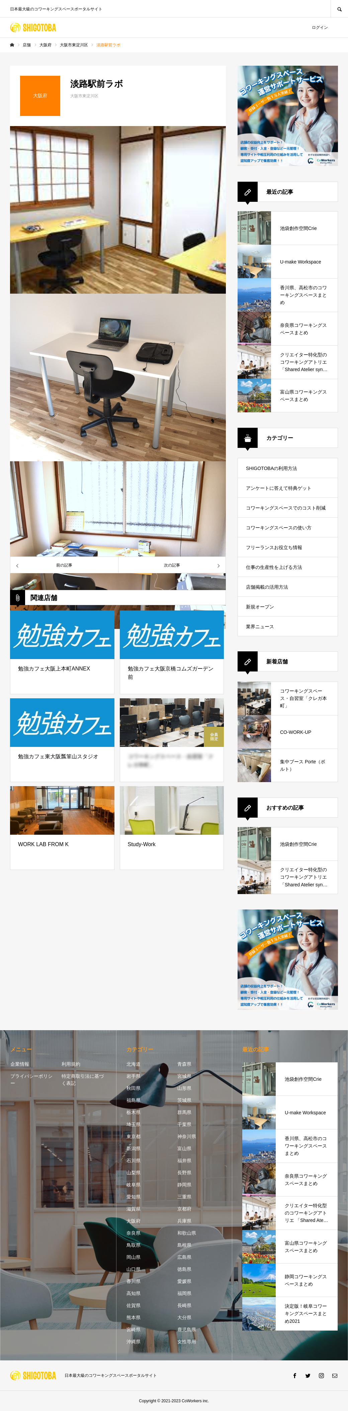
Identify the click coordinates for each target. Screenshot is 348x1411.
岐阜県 (133, 1184)
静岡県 (184, 1184)
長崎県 (184, 1305)
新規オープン (260, 606)
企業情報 (19, 1064)
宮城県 (184, 1076)
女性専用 (186, 1341)
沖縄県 (133, 1341)
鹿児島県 (186, 1329)
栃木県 (133, 1112)
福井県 (184, 1160)
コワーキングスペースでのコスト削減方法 (286, 511)
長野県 (184, 1172)
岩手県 (133, 1076)
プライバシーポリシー (31, 1079)
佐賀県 (133, 1305)
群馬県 (184, 1112)
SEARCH (339, 8)
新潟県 (133, 1148)
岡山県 (133, 1257)
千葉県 (184, 1124)
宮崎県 (133, 1329)
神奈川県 (186, 1136)
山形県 (184, 1088)
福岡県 (184, 1293)
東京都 (133, 1136)
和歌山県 (186, 1233)
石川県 (133, 1160)
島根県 (184, 1245)
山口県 (133, 1269)
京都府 (184, 1209)
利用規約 (71, 1064)
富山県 (184, 1148)
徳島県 (184, 1269)
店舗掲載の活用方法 (267, 587)
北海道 (133, 1064)
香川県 (133, 1281)
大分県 (184, 1317)
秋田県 (133, 1088)
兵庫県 (184, 1221)
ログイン (320, 27)
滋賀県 (133, 1209)
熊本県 (133, 1317)
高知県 (133, 1293)
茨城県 (184, 1100)
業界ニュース (260, 626)
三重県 (184, 1196)
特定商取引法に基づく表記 (83, 1079)
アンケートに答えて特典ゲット (279, 488)
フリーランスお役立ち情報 (274, 547)
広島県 (184, 1257)
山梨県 (133, 1172)
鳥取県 (133, 1245)
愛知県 (133, 1196)
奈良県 (133, 1233)
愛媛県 (184, 1281)
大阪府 (133, 1221)
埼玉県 (133, 1124)
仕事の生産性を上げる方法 (274, 567)
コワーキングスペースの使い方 (279, 527)
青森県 (184, 1064)
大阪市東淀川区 (84, 96)
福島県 (133, 1100)
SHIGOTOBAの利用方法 (271, 468)
